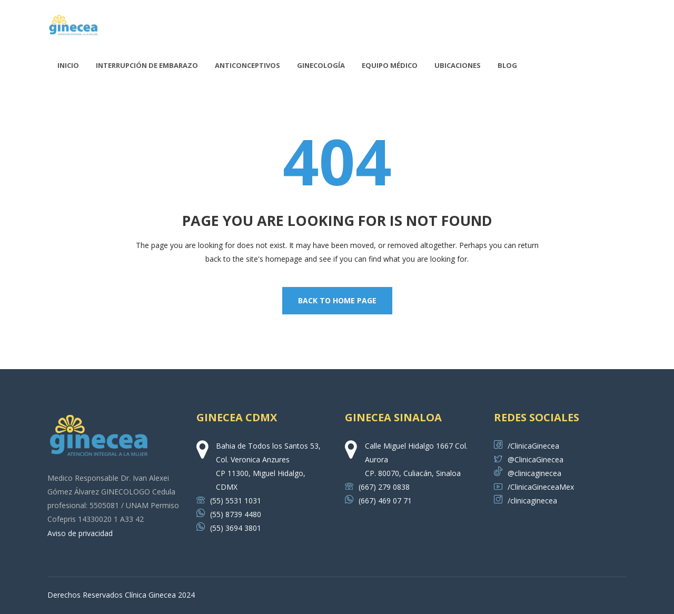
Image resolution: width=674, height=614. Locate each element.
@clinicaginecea (527, 473)
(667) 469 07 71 (378, 501)
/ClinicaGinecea (526, 446)
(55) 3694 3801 (228, 528)
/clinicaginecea (525, 501)
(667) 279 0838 (377, 487)
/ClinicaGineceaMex (534, 487)
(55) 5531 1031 (228, 501)
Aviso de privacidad (80, 533)
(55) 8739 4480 (228, 514)
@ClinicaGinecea (528, 459)
